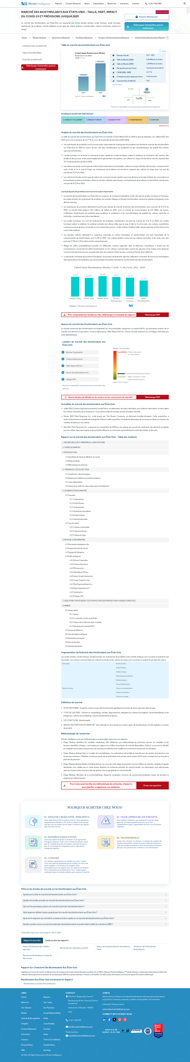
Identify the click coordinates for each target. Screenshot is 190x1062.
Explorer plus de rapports (56, 940)
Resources (111, 3)
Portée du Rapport (32, 59)
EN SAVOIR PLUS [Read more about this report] (164, 126)
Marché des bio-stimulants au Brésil (74, 948)
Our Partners (48, 1008)
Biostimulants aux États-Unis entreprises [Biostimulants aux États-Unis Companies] (40, 983)
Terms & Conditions (51, 1039)
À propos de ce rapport (34, 46)
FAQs (45, 1018)
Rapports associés (32, 940)
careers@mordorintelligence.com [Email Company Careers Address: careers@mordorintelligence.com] (116, 1009)
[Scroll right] (167, 37)
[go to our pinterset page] (119, 1020)
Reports (58, 3)
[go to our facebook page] (109, 1020)
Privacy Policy (27, 1045)
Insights (24, 1023)
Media (24, 1013)
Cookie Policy (49, 1045)
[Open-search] (184, 3)
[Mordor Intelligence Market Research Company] (35, 3)
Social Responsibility (52, 1013)
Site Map (47, 1050)
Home (23, 997)
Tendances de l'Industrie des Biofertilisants (144, 947)
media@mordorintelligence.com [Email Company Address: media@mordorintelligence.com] (82, 1035)
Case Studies (49, 1023)
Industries (124, 3)
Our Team (47, 1002)
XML (23, 1050)
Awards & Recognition (30, 1018)
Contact (135, 3)
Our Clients (26, 1008)
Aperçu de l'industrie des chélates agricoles (36, 947)
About (87, 3)
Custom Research (73, 3)
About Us (25, 1002)
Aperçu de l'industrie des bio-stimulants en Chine (113, 947)
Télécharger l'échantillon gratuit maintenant (145, 26)
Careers (24, 1039)
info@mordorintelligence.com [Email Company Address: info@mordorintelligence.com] (80, 1027)
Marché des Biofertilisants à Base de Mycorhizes (37, 956)
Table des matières (31, 53)
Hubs (45, 1034)
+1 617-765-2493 (153, 3)
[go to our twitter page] (114, 1020)
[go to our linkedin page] (104, 1020)
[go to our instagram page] (125, 1020)
